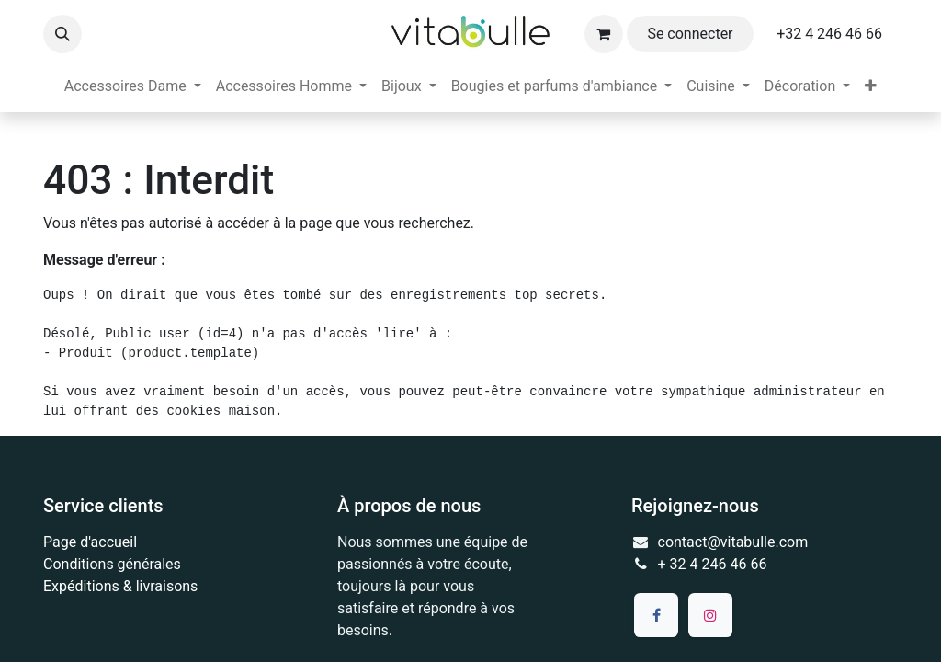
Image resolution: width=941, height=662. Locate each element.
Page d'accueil (90, 542)
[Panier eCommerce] (603, 34)
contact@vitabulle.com (733, 542)
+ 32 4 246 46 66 (712, 564)
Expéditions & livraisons (120, 586)
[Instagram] (710, 615)
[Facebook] (656, 615)
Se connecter (689, 33)
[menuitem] (133, 86)
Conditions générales (112, 564)
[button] (62, 34)
